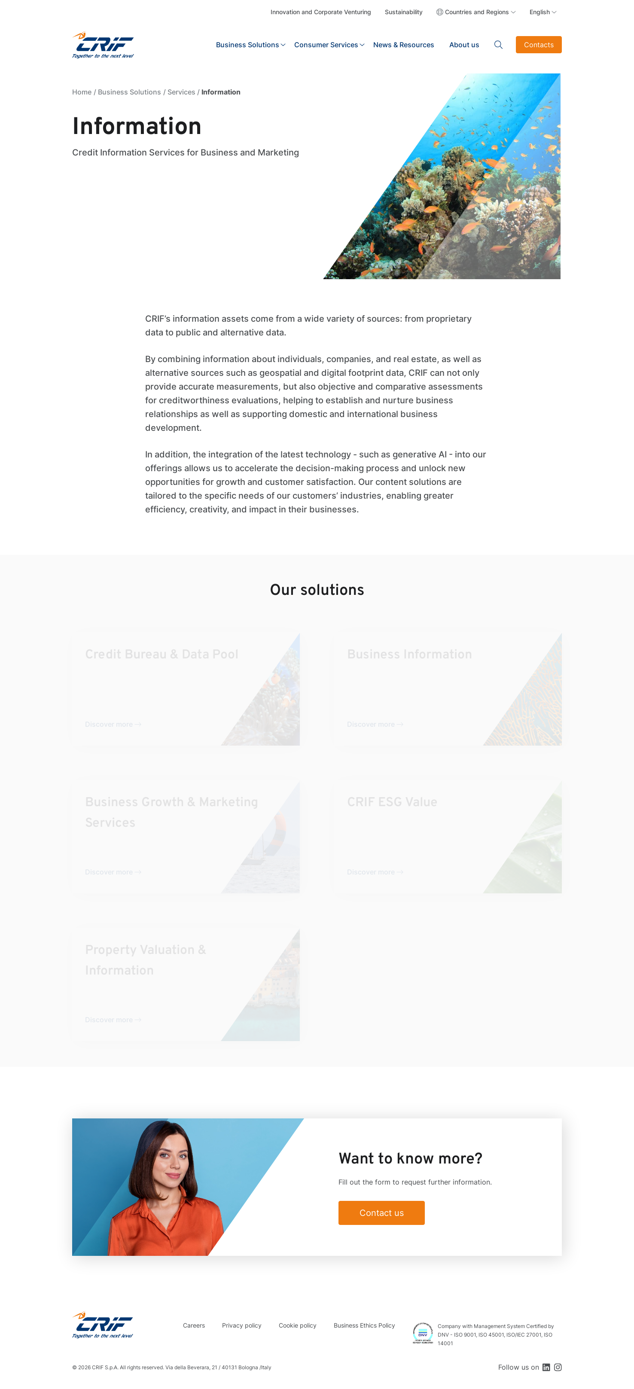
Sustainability (404, 11)
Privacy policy (242, 1325)
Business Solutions (129, 92)
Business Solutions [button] (247, 44)
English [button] (540, 11)
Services (181, 92)
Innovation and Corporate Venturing (321, 11)
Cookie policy (298, 1325)
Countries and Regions (477, 11)
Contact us (382, 1213)
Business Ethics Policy (364, 1325)
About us (464, 44)
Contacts (539, 44)
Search (498, 44)
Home (81, 92)
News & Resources (403, 44)
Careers (194, 1325)
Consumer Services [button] (326, 44)
